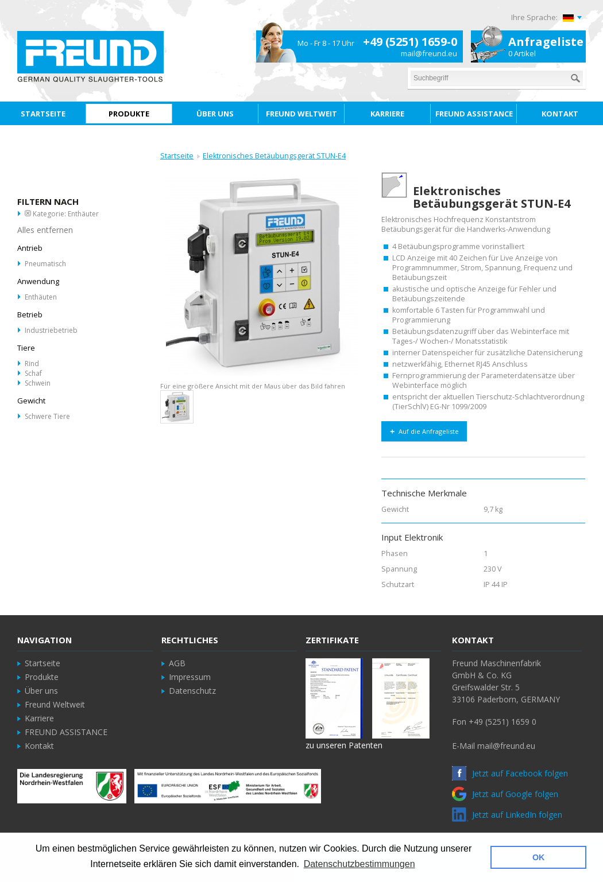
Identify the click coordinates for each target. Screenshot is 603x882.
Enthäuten (41, 297)
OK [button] (538, 857)
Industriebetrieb (51, 330)
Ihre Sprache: (534, 17)
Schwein (38, 383)
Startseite (177, 156)
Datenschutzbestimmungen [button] (359, 864)
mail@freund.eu (429, 53)
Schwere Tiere (47, 416)
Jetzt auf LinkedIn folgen (507, 814)
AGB (177, 663)
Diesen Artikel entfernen (28, 213)
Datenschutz (192, 690)
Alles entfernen (45, 229)
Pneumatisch (45, 264)
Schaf (33, 373)
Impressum (190, 676)
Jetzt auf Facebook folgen (510, 773)
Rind (32, 363)
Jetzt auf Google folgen (505, 794)
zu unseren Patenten (344, 745)
